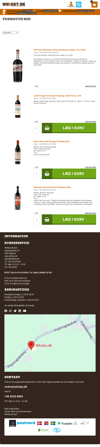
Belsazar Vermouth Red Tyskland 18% (52, 187)
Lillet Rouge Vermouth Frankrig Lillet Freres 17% (57, 96)
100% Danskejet (69, 11)
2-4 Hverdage (27, 11)
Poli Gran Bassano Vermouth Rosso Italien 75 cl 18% (59, 50)
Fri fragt (40, 11)
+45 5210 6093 (13, 396)
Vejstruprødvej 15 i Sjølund (26, 13)
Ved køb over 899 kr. (51, 11)
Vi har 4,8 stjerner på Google (16, 283)
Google (31, 305)
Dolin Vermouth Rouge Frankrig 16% (51, 141)
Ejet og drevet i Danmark (85, 11)
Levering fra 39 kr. (14, 11)
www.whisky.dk (10, 256)
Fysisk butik (11, 13)
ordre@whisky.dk (11, 259)
